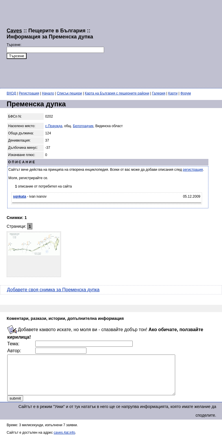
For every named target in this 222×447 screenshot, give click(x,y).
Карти (172, 93)
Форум (185, 93)
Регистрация (29, 93)
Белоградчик (83, 126)
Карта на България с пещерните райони (117, 93)
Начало (48, 93)
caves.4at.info (64, 440)
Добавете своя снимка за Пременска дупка (53, 289)
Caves (14, 31)
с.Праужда (53, 126)
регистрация (193, 170)
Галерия (158, 93)
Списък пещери (69, 93)
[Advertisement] (163, 43)
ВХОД (11, 93)
